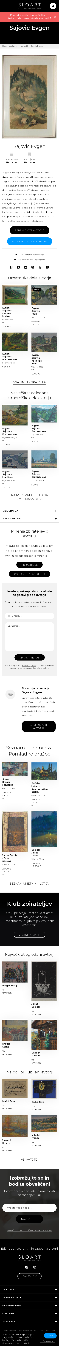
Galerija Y (29, 1276)
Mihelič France (35, 1136)
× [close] (55, 16)
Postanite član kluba (29, 574)
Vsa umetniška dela (29, 382)
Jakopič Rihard (6, 1141)
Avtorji (24, 46)
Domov (5, 46)
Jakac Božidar (35, 1005)
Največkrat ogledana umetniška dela (29, 497)
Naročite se (29, 1219)
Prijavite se (29, 564)
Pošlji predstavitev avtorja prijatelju (29, 259)
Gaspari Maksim (35, 1054)
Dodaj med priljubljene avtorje (29, 254)
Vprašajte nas (30, 657)
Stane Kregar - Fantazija (7, 782)
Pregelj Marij (9, 985)
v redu (50, 1335)
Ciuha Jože (37, 1102)
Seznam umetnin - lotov (29, 883)
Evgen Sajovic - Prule (36, 311)
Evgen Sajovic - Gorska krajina (7, 312)
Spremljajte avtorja (29, 230)
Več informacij (29, 934)
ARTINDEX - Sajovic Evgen (29, 241)
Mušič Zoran (9, 1101)
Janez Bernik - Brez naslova (9, 858)
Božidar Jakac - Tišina (35, 852)
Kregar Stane (6, 1045)
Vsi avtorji (29, 1159)
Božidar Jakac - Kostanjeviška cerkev (39, 787)
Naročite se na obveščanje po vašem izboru (29, 1230)
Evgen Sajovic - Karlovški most (36, 359)
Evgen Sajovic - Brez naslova (9, 356)
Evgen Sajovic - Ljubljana (7, 474)
